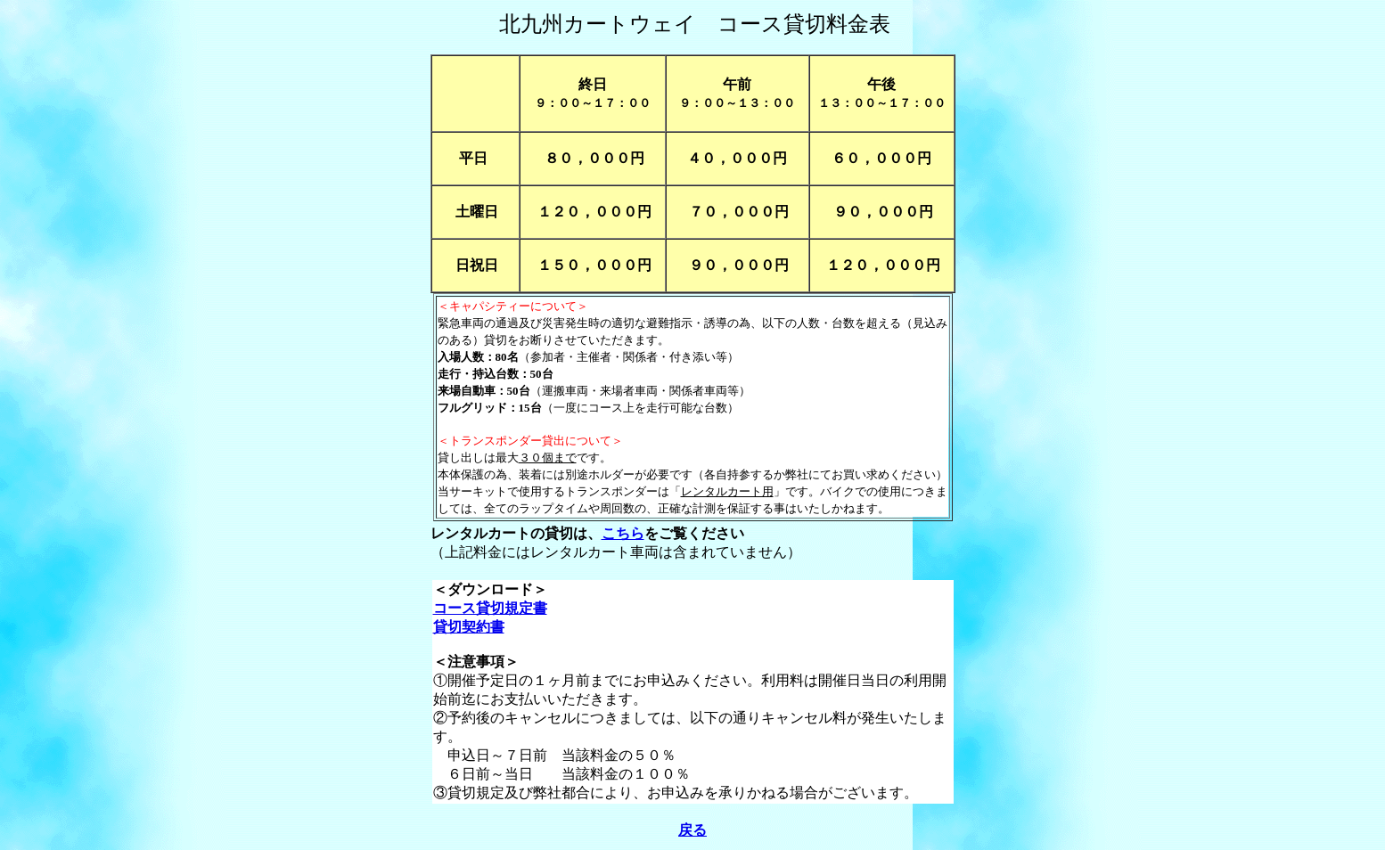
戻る (692, 830)
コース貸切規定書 (490, 608)
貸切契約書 (468, 626)
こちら (623, 533)
